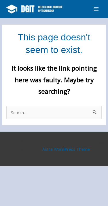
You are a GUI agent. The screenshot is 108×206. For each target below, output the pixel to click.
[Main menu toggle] (96, 9)
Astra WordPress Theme (66, 149)
